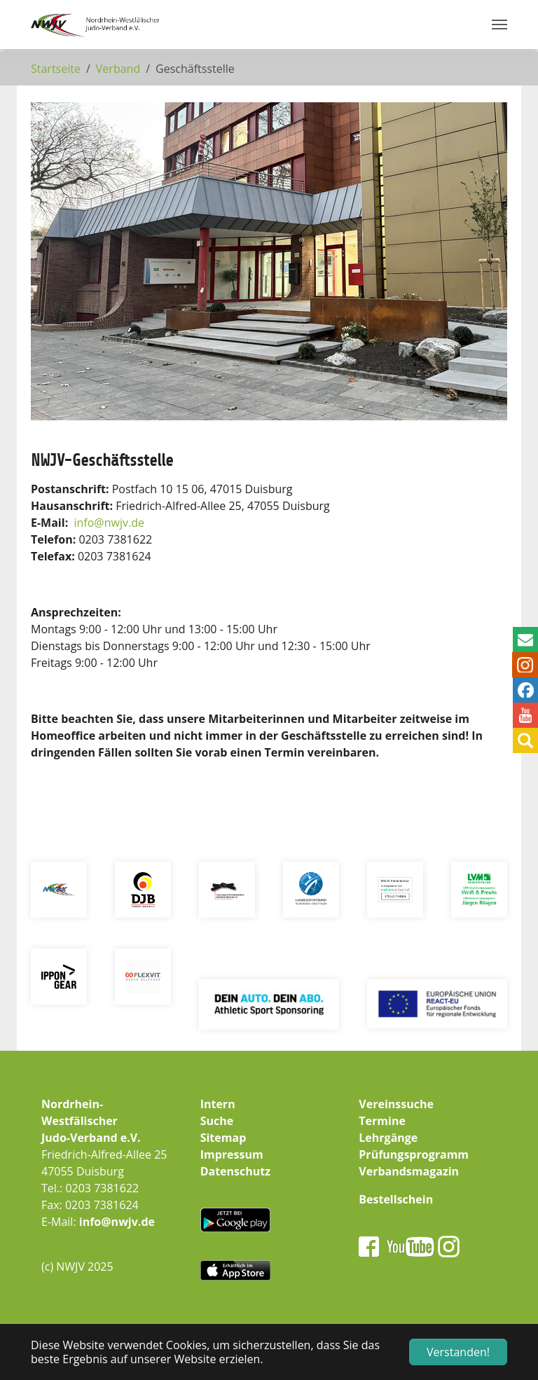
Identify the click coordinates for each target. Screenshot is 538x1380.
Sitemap (223, 1137)
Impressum (231, 1154)
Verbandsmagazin (409, 1171)
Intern (217, 1104)
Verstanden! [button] (458, 1352)
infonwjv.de (109, 522)
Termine (382, 1121)
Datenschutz (235, 1171)
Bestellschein (396, 1199)
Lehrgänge (388, 1137)
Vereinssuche (396, 1104)
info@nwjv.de (117, 1221)
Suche (217, 1121)
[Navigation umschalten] (499, 24)
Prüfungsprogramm (414, 1154)
